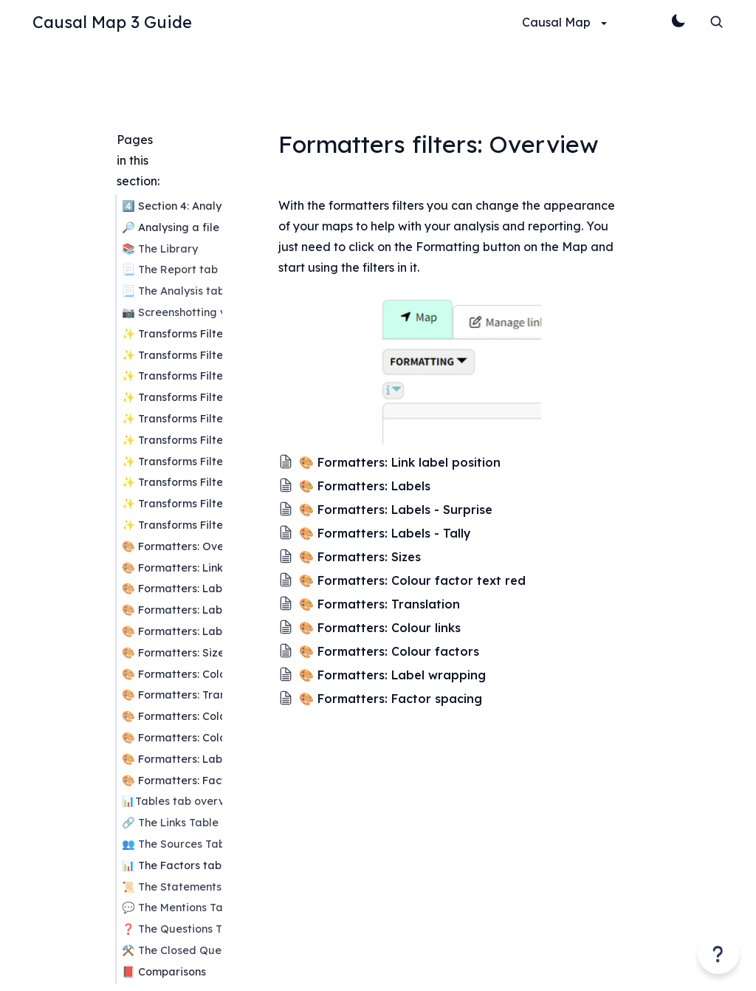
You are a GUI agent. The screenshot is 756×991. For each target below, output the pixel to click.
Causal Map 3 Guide (112, 22)
